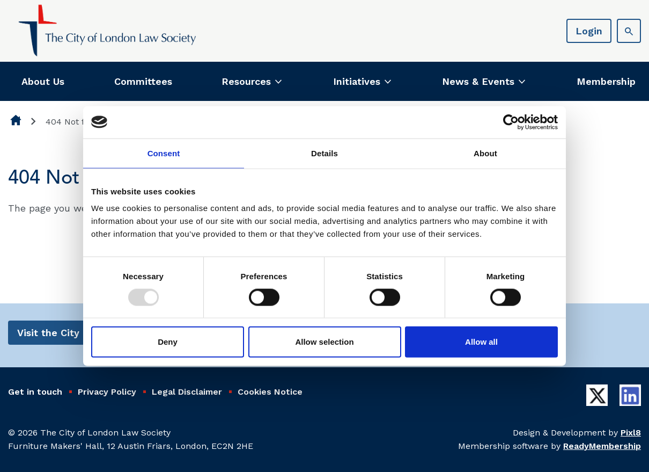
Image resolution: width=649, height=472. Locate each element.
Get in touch (35, 392)
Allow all (481, 341)
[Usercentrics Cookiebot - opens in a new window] (511, 122)
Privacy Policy (107, 392)
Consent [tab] (164, 152)
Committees (143, 81)
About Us (42, 81)
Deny (168, 341)
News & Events (478, 81)
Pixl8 (631, 432)
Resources (246, 81)
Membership (606, 81)
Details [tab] (324, 152)
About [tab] (485, 152)
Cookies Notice (270, 392)
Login (589, 31)
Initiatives (356, 81)
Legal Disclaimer (187, 392)
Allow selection (324, 341)
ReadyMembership (602, 446)
